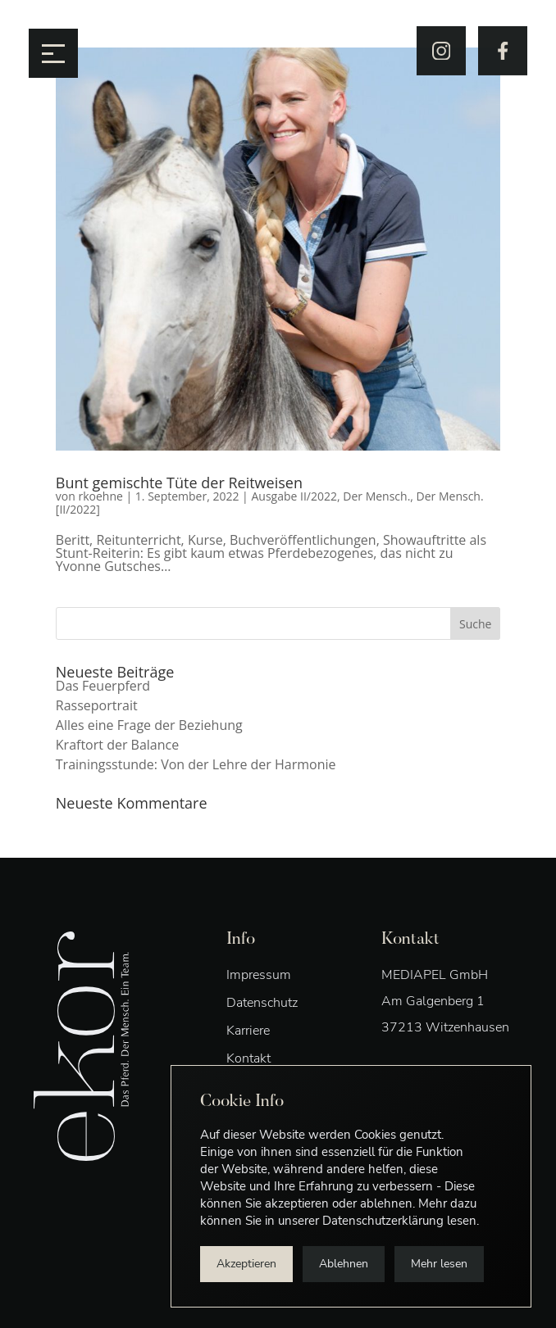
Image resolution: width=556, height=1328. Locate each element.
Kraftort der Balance (117, 745)
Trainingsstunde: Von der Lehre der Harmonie (196, 764)
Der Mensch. (376, 496)
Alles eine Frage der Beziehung (149, 725)
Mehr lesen (439, 1263)
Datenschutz (262, 1002)
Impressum (258, 974)
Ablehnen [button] (343, 1263)
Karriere (248, 1030)
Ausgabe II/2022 (294, 496)
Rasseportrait (97, 705)
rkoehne (100, 496)
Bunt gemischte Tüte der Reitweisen (179, 482)
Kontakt (248, 1058)
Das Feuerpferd (103, 686)
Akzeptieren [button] (246, 1263)
